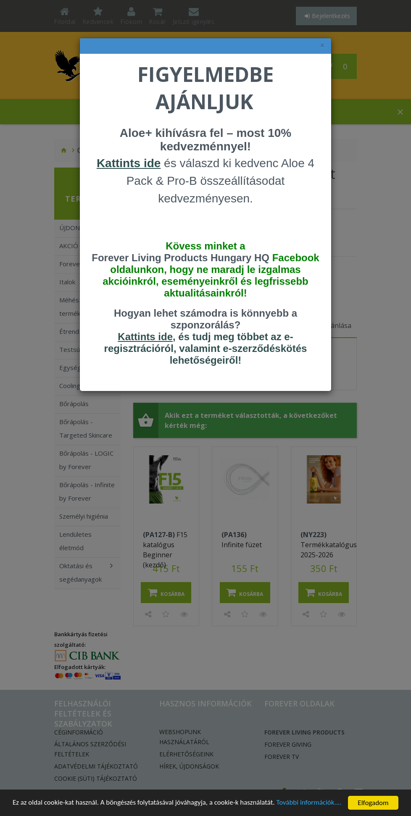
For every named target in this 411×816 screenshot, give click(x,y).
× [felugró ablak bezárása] (322, 45)
